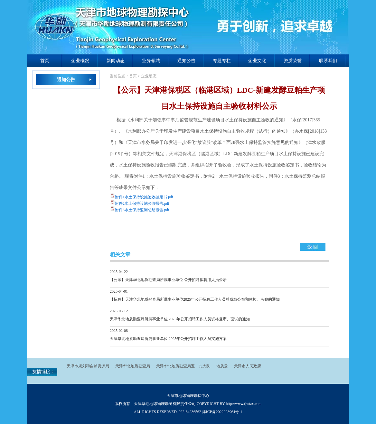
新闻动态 (116, 60)
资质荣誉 (293, 60)
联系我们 (328, 60)
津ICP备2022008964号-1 (222, 412)
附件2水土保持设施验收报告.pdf (142, 203)
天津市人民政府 (247, 366)
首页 (44, 60)
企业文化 (257, 60)
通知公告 (186, 60)
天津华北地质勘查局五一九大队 (183, 366)
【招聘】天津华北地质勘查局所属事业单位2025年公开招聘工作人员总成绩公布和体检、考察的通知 (195, 299)
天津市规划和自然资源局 (88, 366)
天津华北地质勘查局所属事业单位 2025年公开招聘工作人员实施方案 (168, 338)
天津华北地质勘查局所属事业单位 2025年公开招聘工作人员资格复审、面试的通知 (180, 319)
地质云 (222, 366)
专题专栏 (222, 60)
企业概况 (80, 60)
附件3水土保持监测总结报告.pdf (142, 210)
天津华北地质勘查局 (132, 366)
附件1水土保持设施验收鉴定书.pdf (144, 197)
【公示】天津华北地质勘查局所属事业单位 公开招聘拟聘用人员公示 (168, 280)
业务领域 (151, 60)
